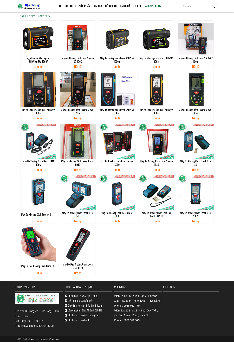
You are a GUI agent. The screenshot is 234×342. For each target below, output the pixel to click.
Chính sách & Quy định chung (81, 296)
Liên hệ (137, 6)
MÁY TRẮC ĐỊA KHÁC (40, 15)
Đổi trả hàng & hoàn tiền (79, 300)
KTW (32, 339)
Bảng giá (125, 6)
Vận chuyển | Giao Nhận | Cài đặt (83, 310)
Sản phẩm (85, 6)
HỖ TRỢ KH (111, 6)
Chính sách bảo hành (77, 320)
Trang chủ (23, 15)
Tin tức (98, 6)
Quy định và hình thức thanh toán (83, 305)
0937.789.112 (153, 6)
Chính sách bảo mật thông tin (81, 315)
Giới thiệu (70, 6)
